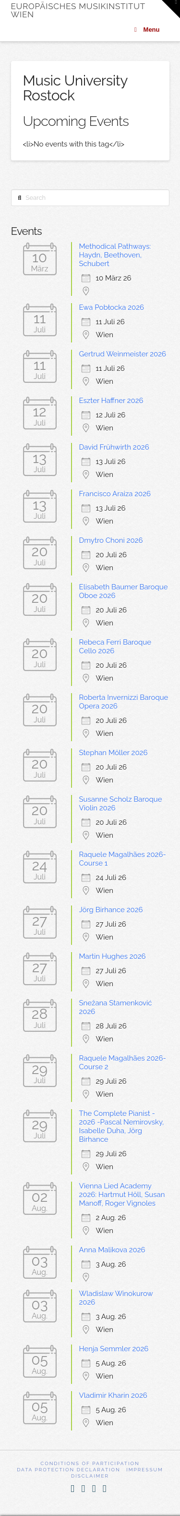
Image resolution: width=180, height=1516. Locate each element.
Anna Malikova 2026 (112, 1250)
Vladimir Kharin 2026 (113, 1395)
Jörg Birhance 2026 (111, 909)
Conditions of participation (89, 1463)
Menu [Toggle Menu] (146, 29)
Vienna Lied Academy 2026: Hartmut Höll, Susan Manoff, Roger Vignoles (122, 1195)
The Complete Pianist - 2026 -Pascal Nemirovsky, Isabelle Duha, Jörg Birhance (121, 1126)
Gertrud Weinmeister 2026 (123, 354)
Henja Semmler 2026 (114, 1349)
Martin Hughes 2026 (112, 956)
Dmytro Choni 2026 (111, 540)
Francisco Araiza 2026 (115, 493)
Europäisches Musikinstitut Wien (78, 10)
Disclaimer (90, 1476)
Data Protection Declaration (68, 1469)
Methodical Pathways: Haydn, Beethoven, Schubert (115, 255)
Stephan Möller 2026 (113, 752)
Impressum (144, 1469)
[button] (171, 9)
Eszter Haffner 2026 (111, 400)
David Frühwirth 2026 (114, 447)
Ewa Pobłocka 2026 (111, 307)
